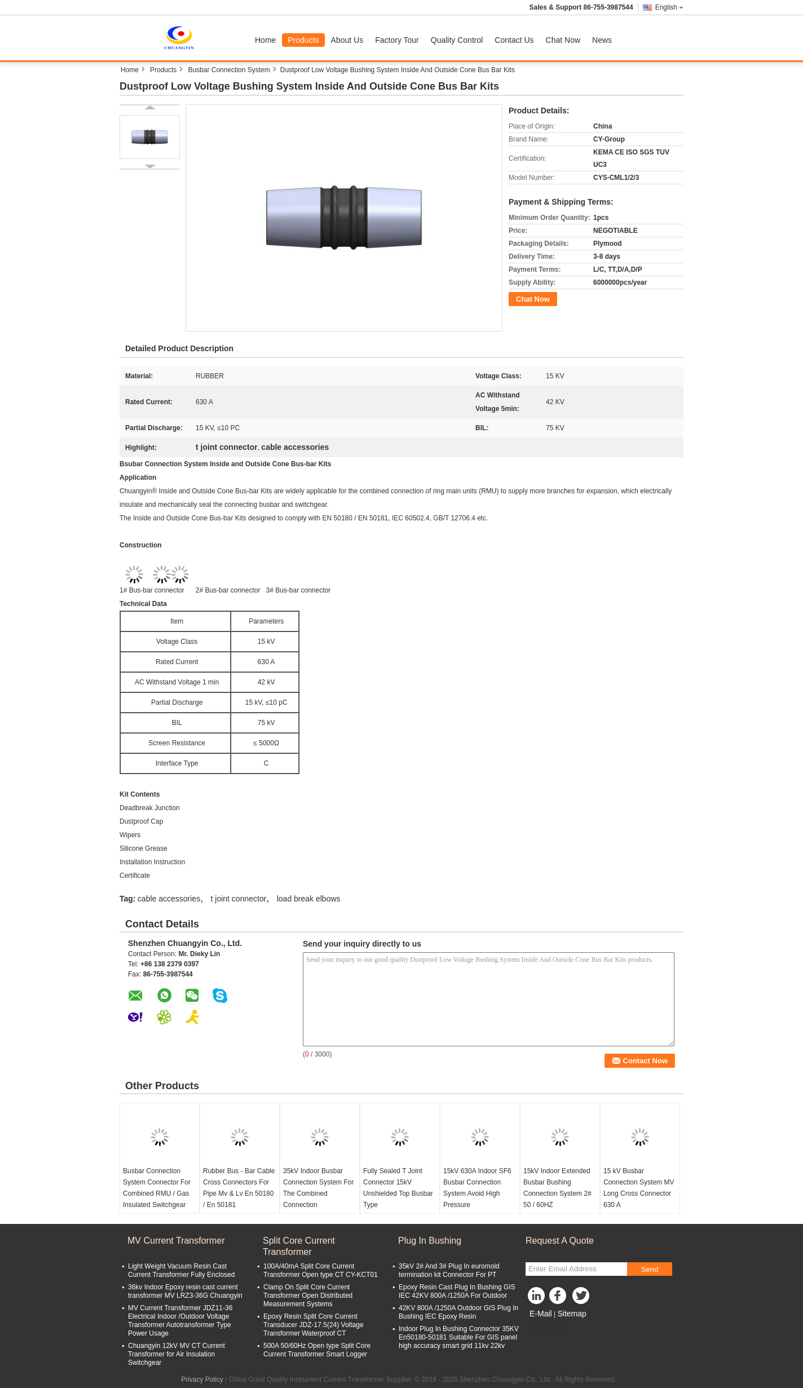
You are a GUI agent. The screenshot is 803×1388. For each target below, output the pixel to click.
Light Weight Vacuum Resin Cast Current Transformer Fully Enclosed (181, 1270)
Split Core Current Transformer (299, 1246)
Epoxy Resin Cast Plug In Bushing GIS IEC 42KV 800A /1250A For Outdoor (457, 1291)
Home (265, 40)
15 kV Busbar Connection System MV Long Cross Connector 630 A (638, 1188)
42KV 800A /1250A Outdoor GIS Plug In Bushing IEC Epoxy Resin (458, 1312)
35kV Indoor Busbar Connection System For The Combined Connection (318, 1188)
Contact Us (514, 40)
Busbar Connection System (229, 70)
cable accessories (169, 898)
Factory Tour (397, 40)
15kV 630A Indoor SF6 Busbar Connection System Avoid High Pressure (477, 1188)
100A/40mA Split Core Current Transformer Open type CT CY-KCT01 (320, 1270)
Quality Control (457, 40)
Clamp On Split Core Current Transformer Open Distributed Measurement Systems (307, 1295)
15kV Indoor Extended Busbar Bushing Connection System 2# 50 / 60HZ (557, 1188)
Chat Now (563, 40)
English (669, 7)
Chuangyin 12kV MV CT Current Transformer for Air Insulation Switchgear (176, 1354)
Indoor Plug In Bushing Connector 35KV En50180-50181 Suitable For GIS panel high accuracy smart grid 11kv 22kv (459, 1337)
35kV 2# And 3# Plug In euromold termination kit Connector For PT (449, 1270)
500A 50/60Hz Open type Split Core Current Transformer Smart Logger (316, 1350)
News (602, 40)
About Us (347, 40)
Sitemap (571, 1313)
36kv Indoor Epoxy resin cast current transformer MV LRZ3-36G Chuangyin (185, 1291)
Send (649, 1269)
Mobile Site (546, 1328)
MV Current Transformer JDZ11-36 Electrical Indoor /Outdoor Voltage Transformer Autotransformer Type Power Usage (180, 1320)
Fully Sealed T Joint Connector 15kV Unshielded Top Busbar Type (398, 1188)
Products (303, 40)
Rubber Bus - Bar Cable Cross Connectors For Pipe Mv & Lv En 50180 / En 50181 (239, 1188)
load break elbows (309, 898)
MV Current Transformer (175, 1240)
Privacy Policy (202, 1379)
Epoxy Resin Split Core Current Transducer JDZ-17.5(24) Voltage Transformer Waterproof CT (313, 1324)
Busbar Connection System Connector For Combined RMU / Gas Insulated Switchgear (157, 1188)
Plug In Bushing (429, 1240)
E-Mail (541, 1313)
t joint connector (239, 898)
